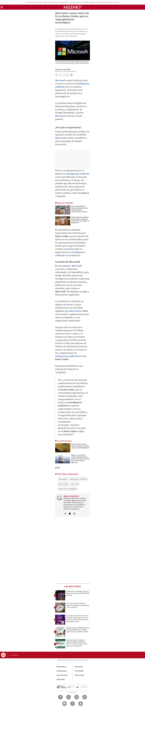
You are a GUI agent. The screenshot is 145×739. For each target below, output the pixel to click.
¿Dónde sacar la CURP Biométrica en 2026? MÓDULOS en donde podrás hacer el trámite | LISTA (78, 630)
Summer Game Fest (76, 2)
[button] (2, 8)
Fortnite (51, 2)
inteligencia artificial (77, 173)
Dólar (40, 2)
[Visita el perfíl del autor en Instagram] (69, 514)
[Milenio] (72, 7)
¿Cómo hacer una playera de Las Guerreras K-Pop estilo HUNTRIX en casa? (77, 593)
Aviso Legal (79, 675)
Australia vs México (89, 2)
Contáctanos (62, 671)
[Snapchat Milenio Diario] (80, 703)
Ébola (36, 2)
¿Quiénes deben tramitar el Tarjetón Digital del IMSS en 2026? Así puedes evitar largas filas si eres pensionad (77, 643)
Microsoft (60, 80)
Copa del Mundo (101, 2)
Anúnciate (61, 679)
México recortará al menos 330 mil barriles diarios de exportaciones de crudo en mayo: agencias (80, 459)
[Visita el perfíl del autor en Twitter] (74, 514)
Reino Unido (63, 484)
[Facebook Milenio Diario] (60, 697)
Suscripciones (62, 675)
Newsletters (61, 667)
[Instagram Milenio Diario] (76, 697)
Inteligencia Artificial (78, 479)
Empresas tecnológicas (68, 489)
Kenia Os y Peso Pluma (61, 2)
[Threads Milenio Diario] (84, 697)
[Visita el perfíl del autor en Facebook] (65, 514)
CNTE (45, 2)
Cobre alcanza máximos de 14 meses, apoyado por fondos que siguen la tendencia (80, 220)
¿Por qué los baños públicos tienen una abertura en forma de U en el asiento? (77, 605)
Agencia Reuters (62, 69)
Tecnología (63, 479)
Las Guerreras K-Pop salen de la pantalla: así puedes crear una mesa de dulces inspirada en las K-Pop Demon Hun (77, 618)
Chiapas (109, 2)
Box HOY (116, 2)
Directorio (79, 667)
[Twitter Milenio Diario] (68, 697)
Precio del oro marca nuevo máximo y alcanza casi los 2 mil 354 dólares (80, 446)
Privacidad (79, 671)
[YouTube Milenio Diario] (64, 703)
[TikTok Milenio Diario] (72, 703)
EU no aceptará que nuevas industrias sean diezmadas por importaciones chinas (79, 209)
